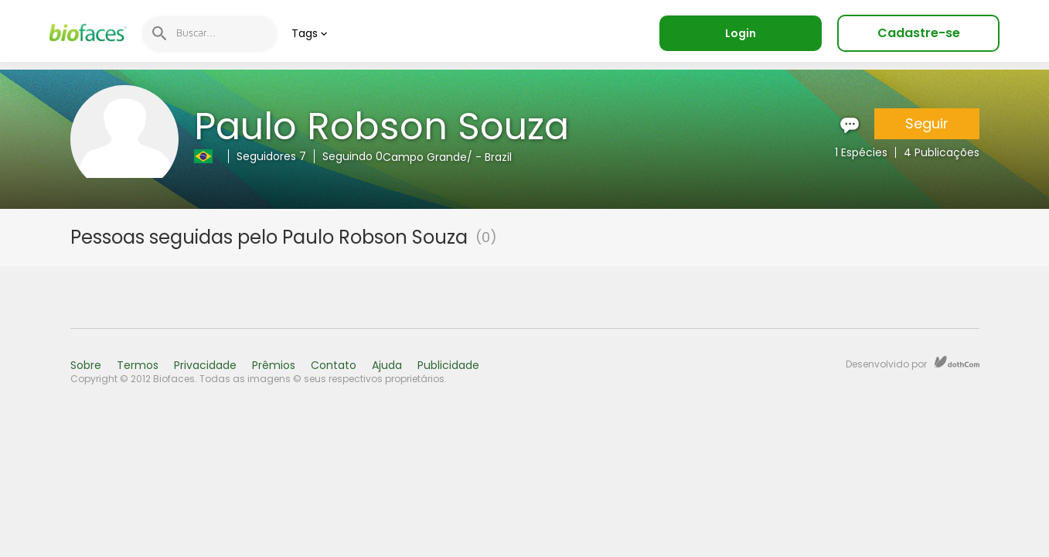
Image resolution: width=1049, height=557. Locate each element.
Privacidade (205, 365)
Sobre (85, 365)
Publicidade (448, 365)
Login (740, 33)
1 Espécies (861, 152)
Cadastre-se (918, 33)
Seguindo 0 (352, 156)
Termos (137, 365)
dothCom (957, 362)
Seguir (927, 123)
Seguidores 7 (271, 156)
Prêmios (273, 365)
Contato (333, 365)
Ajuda (387, 365)
